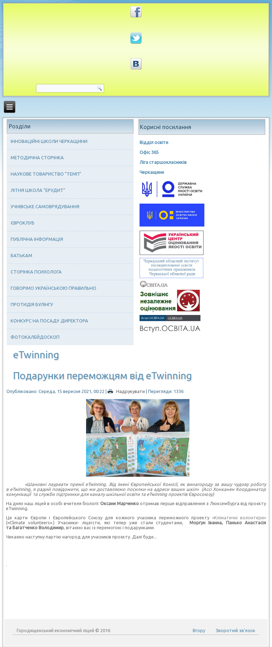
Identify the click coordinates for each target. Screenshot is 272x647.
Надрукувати (127, 391)
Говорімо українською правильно (53, 288)
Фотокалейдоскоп (35, 336)
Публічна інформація (37, 239)
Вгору (199, 630)
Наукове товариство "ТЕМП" (46, 173)
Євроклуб (22, 222)
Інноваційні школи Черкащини (49, 141)
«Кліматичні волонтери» (239, 517)
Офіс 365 (149, 152)
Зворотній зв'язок (235, 630)
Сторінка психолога (36, 271)
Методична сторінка (37, 157)
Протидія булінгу (32, 304)
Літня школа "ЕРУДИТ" (38, 190)
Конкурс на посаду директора (49, 320)
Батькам (21, 255)
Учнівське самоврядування (45, 206)
